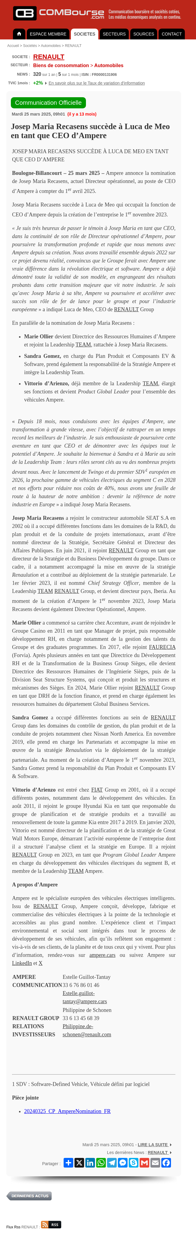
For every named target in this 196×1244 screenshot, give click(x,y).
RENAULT (73, 46)
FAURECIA (162, 647)
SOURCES (143, 34)
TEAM (83, 345)
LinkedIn (22, 963)
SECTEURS (114, 34)
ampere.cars (102, 955)
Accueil (13, 46)
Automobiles (51, 46)
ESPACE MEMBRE (48, 34)
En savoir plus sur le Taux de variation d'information (97, 83)
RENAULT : (41, 1227)
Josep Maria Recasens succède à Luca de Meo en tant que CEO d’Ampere (90, 131)
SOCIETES (84, 34)
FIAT (97, 790)
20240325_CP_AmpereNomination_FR (67, 1111)
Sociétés (30, 46)
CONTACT (172, 34)
